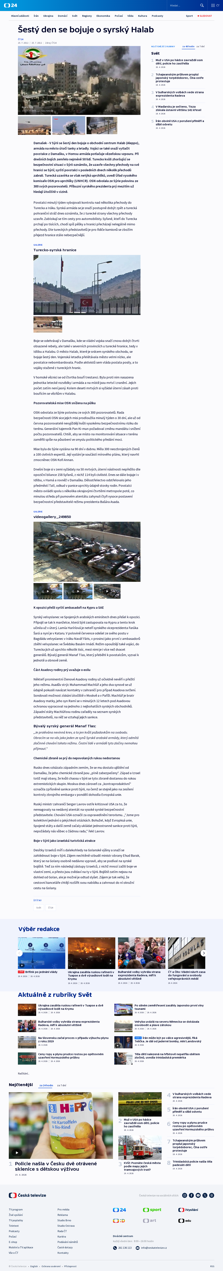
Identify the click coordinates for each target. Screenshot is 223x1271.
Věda (130, 15)
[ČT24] (10, 5)
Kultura (142, 15)
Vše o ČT (13, 1250)
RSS (212, 1263)
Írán (36, 15)
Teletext (14, 1222)
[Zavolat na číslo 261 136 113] (122, 1245)
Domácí (62, 15)
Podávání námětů (67, 1239)
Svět (74, 15)
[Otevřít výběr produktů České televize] (215, 5)
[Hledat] (202, 5)
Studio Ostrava (66, 1222)
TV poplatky (16, 1217)
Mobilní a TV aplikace (21, 1244)
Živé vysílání (16, 1212)
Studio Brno (64, 1217)
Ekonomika (103, 15)
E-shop (13, 1239)
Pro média (63, 1206)
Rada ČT (62, 1228)
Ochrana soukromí (51, 1263)
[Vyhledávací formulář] (187, 5)
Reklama (62, 1212)
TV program (16, 1206)
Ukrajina (48, 15)
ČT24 (20, 39)
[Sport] (189, 16)
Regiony (87, 15)
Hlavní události (20, 15)
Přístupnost (70, 1263)
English (34, 1263)
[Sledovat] (204, 16)
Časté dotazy (65, 1244)
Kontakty (62, 1250)
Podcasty (157, 15)
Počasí (119, 15)
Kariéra (61, 1233)
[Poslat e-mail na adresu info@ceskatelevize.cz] (151, 1245)
